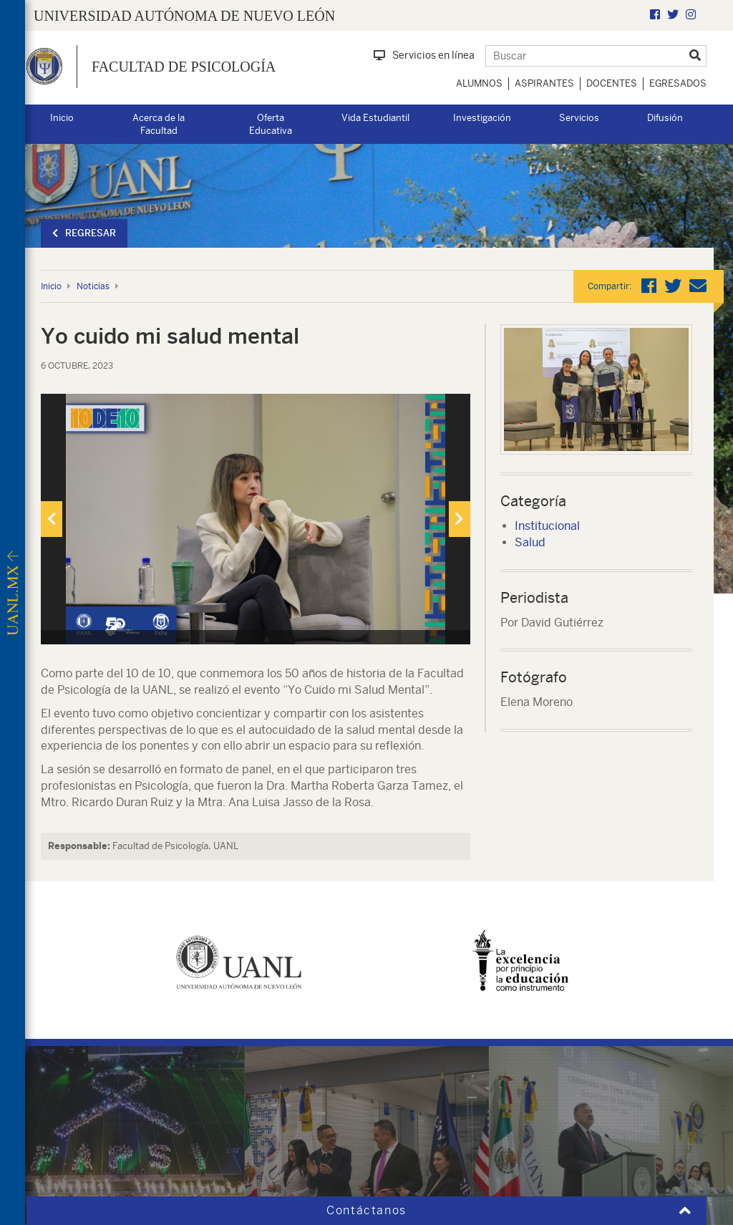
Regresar (84, 233)
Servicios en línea (424, 55)
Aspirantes (544, 83)
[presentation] (51, 519)
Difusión (665, 117)
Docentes (611, 83)
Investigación (482, 117)
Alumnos (479, 83)
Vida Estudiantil (375, 117)
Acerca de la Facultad (158, 124)
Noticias (93, 286)
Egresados (678, 83)
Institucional (547, 526)
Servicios (579, 117)
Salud (530, 542)
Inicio (62, 117)
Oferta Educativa (270, 124)
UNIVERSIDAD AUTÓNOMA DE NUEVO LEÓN (184, 16)
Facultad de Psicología (184, 66)
